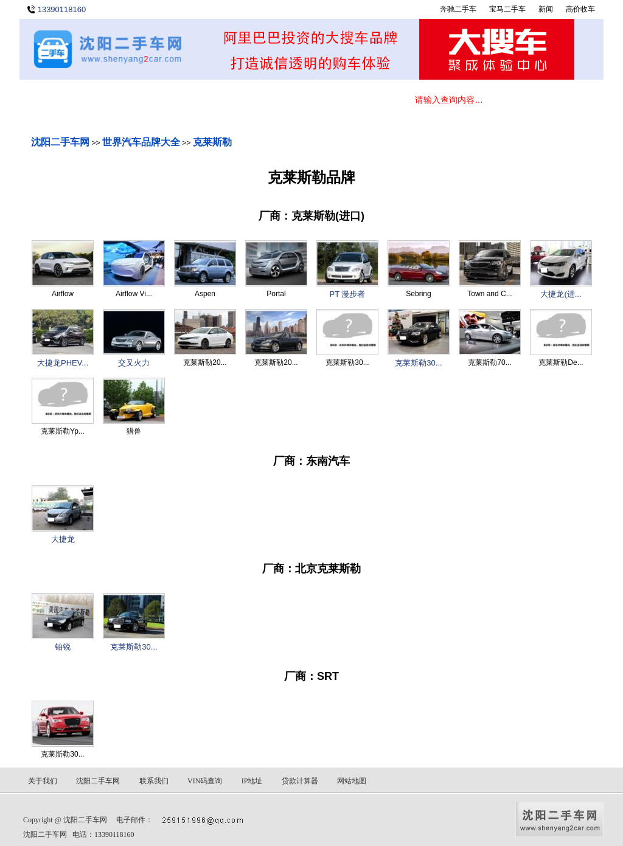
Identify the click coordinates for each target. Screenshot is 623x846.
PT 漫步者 (348, 294)
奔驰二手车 (458, 9)
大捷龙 (63, 539)
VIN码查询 (204, 781)
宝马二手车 (507, 9)
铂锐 (63, 646)
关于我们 (275, 102)
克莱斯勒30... (418, 362)
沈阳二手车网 (60, 142)
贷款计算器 (300, 781)
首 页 (55, 102)
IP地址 (252, 781)
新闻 (545, 9)
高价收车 (580, 9)
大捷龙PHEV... (62, 362)
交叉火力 (134, 362)
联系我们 (348, 102)
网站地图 (351, 781)
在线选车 (128, 102)
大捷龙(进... (560, 294)
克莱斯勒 (212, 142)
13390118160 (62, 9)
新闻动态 (201, 102)
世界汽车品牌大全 (141, 142)
